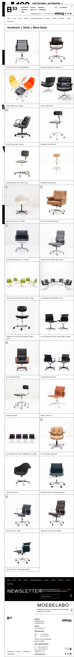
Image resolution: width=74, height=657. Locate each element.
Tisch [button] (14, 18)
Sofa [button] (20, 18)
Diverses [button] (61, 18)
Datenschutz (11, 654)
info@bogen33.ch (36, 13)
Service (32, 7)
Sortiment (24, 7)
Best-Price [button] (10, 21)
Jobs (22, 12)
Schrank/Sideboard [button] (36, 18)
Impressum (26, 651)
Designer (41, 7)
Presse (18, 651)
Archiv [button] (69, 18)
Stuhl (26, 27)
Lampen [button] (47, 18)
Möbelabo (42, 9)
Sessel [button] (26, 18)
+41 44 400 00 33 (49, 13)
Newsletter (10, 651)
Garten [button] (54, 18)
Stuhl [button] (8, 18)
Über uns (33, 9)
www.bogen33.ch (39, 654)
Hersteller (24, 9)
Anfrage (63, 7)
